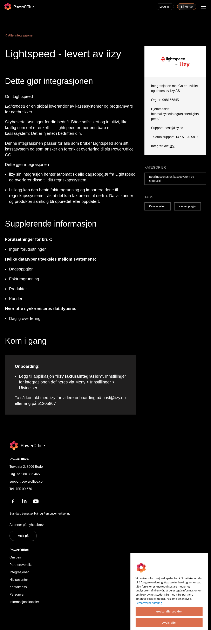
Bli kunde (187, 6)
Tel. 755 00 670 (20, 489)
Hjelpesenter (18, 579)
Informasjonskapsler (24, 602)
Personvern (17, 594)
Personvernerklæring (57, 513)
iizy (172, 146)
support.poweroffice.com (27, 481)
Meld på (23, 535)
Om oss (15, 557)
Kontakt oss (18, 587)
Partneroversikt (20, 565)
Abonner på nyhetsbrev (26, 525)
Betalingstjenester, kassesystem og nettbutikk (171, 178)
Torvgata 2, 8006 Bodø (26, 466)
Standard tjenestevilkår (24, 513)
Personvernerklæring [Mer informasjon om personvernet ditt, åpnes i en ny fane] (149, 618)
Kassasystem (157, 206)
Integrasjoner (19, 572)
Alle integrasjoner (19, 35)
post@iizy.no (114, 397)
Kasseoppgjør (187, 206)
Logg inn (165, 6)
